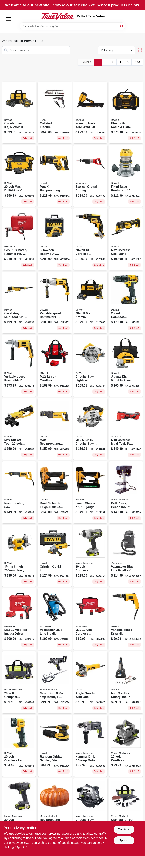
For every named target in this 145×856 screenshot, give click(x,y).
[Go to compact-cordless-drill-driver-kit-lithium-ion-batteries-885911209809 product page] (126, 303)
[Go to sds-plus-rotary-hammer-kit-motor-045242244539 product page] (19, 239)
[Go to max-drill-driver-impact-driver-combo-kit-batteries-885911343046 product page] (19, 176)
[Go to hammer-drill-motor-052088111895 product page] (90, 746)
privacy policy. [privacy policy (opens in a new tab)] (18, 842)
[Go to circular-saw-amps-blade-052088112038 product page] (90, 809)
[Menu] (8, 18)
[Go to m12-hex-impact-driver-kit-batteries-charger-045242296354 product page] (19, 619)
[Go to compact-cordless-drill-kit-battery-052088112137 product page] (19, 809)
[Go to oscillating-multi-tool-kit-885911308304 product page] (19, 303)
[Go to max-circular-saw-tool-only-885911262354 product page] (90, 429)
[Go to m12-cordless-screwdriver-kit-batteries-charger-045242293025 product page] (90, 619)
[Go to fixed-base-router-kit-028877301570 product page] (126, 176)
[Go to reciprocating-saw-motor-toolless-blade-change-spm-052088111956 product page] (55, 809)
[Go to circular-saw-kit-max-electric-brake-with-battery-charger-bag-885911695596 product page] (19, 113)
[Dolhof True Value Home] (57, 16)
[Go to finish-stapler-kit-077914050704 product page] (90, 492)
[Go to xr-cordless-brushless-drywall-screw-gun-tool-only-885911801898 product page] (90, 239)
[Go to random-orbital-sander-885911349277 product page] (55, 746)
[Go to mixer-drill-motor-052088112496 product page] (55, 682)
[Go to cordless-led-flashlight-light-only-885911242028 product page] (19, 746)
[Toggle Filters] (140, 50)
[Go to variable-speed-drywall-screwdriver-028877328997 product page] (126, 619)
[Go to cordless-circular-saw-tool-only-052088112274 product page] (126, 746)
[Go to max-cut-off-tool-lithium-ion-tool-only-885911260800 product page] (19, 429)
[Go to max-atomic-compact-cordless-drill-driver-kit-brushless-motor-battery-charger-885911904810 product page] (90, 303)
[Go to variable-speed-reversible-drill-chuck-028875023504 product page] (19, 366)
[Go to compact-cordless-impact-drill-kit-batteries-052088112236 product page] (19, 682)
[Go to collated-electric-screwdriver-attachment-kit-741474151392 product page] (55, 113)
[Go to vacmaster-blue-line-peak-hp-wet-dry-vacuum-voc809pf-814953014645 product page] (55, 619)
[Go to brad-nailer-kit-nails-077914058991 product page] (55, 492)
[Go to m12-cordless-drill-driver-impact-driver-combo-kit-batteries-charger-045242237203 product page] (55, 366)
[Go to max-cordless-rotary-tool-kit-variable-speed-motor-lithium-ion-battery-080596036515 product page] (126, 682)
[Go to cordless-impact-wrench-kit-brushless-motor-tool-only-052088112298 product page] (90, 556)
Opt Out (124, 840)
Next (137, 62)
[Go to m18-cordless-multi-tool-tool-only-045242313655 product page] (126, 429)
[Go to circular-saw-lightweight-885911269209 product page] (90, 366)
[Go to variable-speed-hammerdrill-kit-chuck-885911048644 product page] (55, 303)
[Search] (122, 26)
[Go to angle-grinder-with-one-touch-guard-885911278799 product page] (90, 682)
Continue (124, 829)
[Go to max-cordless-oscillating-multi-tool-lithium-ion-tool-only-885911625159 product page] (126, 239)
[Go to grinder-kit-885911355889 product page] (55, 556)
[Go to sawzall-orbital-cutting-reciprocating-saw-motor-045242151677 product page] (90, 176)
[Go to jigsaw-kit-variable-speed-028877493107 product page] (126, 366)
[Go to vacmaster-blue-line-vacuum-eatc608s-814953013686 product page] (126, 556)
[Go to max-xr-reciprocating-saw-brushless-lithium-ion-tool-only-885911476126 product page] (55, 176)
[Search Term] (72, 26)
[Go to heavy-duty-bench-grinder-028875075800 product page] (19, 556)
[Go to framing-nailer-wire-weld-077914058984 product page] (90, 113)
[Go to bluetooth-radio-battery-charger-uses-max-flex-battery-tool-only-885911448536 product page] (126, 113)
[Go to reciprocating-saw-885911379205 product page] (19, 492)
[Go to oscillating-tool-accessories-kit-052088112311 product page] (126, 809)
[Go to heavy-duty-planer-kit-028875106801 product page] (55, 239)
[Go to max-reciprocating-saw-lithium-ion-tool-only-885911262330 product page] (55, 429)
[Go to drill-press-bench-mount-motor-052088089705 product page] (126, 492)
